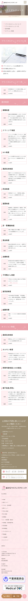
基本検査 (7, 28)
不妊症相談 (4, 525)
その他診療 (4, 537)
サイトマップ (5, 540)
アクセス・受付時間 (6, 505)
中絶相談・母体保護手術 (7, 522)
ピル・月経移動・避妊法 (7, 519)
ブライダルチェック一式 (12, 26)
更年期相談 (4, 528)
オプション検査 (9, 31)
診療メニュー (5, 508)
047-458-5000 (4, 560)
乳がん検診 (4, 514)
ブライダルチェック (6, 531)
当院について (5, 502)
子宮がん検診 (5, 511)
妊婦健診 (4, 516)
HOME (10, 16)
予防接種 (4, 534)
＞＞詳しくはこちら (13, 282)
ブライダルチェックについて (13, 24)
